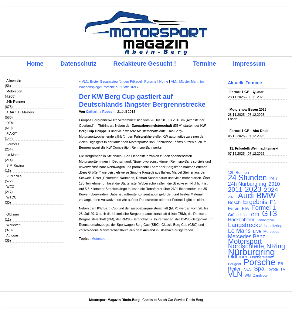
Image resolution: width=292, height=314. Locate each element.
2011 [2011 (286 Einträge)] (235, 189)
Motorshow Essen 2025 (248, 109)
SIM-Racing (15, 165)
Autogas (12, 235)
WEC (10, 186)
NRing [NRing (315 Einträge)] (276, 246)
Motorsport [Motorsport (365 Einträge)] (245, 241)
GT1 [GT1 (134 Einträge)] (255, 214)
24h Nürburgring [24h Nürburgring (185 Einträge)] (247, 183)
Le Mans (12, 155)
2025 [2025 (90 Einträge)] (232, 197)
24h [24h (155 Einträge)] (273, 178)
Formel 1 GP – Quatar (246, 92)
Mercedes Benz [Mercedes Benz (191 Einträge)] (246, 236)
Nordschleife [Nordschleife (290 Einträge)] (246, 246)
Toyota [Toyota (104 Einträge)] (272, 269)
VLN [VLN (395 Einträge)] (235, 274)
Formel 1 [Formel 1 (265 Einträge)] (263, 207)
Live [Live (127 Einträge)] (257, 231)
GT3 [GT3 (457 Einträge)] (269, 213)
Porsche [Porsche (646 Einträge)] (260, 262)
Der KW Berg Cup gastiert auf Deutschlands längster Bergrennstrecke (142, 100)
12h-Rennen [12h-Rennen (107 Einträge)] (238, 173)
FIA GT (11, 133)
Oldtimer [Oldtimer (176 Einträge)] (237, 256)
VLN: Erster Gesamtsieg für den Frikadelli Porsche (119, 81)
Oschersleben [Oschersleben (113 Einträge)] (262, 257)
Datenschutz (78, 63)
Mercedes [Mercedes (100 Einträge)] (271, 231)
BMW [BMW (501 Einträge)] (266, 195)
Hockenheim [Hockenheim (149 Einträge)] (241, 219)
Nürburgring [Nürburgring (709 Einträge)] (251, 252)
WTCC (11, 197)
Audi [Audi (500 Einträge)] (246, 195)
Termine (204, 63)
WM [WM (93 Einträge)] (248, 275)
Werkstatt (13, 225)
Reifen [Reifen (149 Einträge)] (235, 269)
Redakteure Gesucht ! (144, 63)
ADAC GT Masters (20, 112)
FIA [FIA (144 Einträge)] (245, 208)
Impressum (249, 63)
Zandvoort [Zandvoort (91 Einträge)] (260, 275)
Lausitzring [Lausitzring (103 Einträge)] (273, 226)
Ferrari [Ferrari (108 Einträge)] (233, 208)
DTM (10, 123)
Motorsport (14, 91)
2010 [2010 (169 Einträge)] (274, 184)
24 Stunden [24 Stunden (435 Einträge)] (247, 177)
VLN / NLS (14, 176)
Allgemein (13, 80)
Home (35, 63)
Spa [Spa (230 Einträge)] (259, 268)
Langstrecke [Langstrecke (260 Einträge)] (245, 225)
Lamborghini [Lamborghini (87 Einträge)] (266, 220)
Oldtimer (12, 214)
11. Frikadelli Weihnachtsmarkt (253, 148)
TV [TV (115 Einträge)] (283, 269)
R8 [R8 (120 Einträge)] (280, 263)
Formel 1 (12, 144)
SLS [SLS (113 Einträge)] (248, 269)
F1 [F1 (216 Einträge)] (273, 202)
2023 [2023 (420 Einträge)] (253, 189)
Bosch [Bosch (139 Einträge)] (234, 202)
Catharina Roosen (100, 111)
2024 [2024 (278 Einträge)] (271, 189)
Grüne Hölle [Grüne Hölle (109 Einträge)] (238, 214)
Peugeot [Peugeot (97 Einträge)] (234, 264)
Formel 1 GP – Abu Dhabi (249, 131)
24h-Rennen (15, 101)
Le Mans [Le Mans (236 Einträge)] (239, 230)
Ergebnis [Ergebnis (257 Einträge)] (255, 201)
